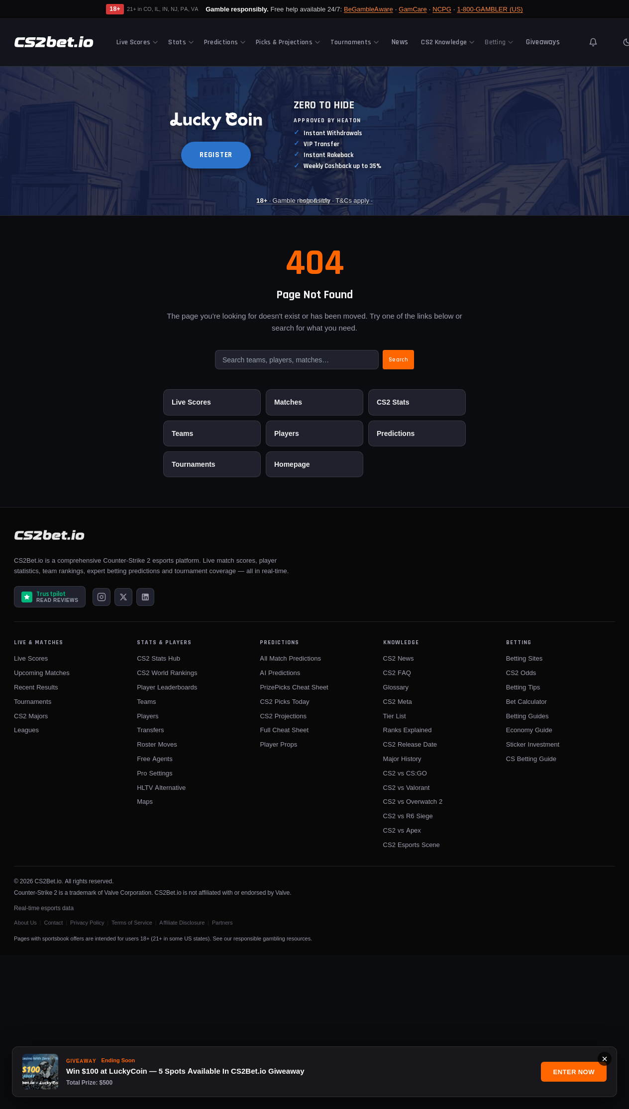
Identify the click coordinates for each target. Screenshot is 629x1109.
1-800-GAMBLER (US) (490, 9)
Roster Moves (157, 744)
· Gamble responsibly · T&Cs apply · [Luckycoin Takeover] (314, 200)
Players (286, 433)
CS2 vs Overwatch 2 (413, 801)
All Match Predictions (290, 658)
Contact (53, 922)
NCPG (441, 9)
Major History (402, 759)
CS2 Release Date (410, 744)
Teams (182, 433)
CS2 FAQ (397, 673)
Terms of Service (131, 922)
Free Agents (155, 759)
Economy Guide (529, 730)
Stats (181, 42)
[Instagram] (101, 597)
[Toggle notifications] (593, 42)
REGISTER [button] (216, 155)
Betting (499, 42)
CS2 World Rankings (167, 673)
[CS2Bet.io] (54, 42)
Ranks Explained (407, 730)
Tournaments (354, 42)
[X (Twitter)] (123, 597)
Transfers (150, 730)
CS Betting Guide (531, 759)
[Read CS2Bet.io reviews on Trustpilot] (50, 596)
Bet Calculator (526, 701)
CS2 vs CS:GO (405, 773)
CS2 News (398, 658)
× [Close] (605, 1059)
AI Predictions (280, 673)
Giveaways (543, 42)
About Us (25, 922)
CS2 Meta (397, 701)
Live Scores (137, 42)
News (400, 42)
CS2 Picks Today (284, 701)
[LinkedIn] (145, 597)
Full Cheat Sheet (284, 730)
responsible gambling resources (272, 938)
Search (398, 359)
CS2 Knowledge (447, 42)
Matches (288, 402)
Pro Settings (154, 773)
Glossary (396, 687)
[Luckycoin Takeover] (314, 141)
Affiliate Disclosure (182, 922)
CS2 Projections (283, 716)
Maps (145, 801)
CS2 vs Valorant (406, 787)
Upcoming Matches (42, 673)
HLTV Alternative (161, 787)
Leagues (26, 730)
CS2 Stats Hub (158, 658)
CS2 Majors (31, 716)
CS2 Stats (393, 402)
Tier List (394, 716)
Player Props (278, 744)
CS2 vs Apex (402, 830)
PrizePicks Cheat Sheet (294, 687)
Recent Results (36, 687)
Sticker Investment (532, 744)
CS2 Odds (521, 673)
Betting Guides (527, 716)
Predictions (224, 42)
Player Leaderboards (167, 687)
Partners (222, 922)
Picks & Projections (288, 42)
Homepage (292, 464)
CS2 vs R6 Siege (408, 816)
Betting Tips (523, 687)
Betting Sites (524, 658)
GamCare (412, 9)
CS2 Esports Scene (411, 845)
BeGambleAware (368, 9)
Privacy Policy (87, 922)
